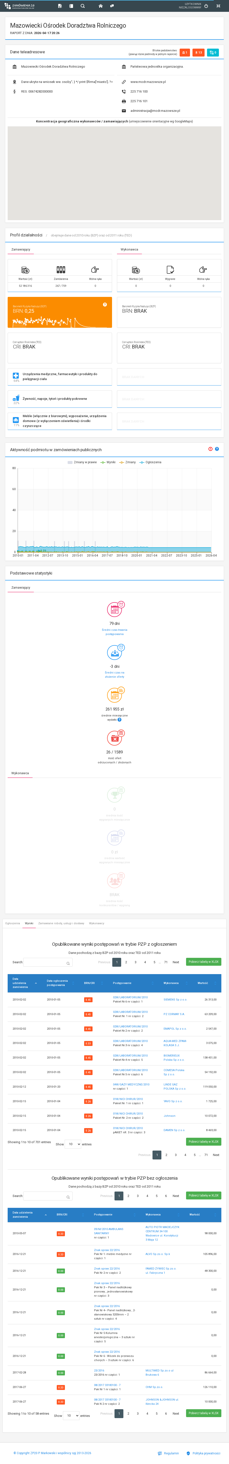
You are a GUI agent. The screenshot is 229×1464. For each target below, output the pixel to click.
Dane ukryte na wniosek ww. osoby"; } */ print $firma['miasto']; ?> (63, 82)
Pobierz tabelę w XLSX (204, 961)
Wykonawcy (96, 923)
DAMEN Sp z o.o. (174, 1130)
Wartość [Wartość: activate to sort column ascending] (203, 983)
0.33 (88, 1043)
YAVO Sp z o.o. (173, 1101)
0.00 (60, 1271)
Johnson (169, 1115)
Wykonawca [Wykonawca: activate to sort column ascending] (171, 983)
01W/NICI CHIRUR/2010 (128, 1099)
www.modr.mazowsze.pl (144, 82)
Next (176, 962)
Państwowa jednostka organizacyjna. (153, 67)
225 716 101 (135, 101)
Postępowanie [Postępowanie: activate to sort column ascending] (122, 983)
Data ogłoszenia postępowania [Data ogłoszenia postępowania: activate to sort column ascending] (57, 983)
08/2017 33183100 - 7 (107, 1385)
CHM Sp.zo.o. (154, 1387)
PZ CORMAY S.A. (174, 1014)
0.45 (88, 1000)
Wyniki (29, 923)
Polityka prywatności (203, 1453)
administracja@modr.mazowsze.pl (151, 111)
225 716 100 (135, 92)
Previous (104, 962)
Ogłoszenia (12, 923)
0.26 (88, 1101)
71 (166, 962)
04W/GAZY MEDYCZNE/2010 (131, 1084)
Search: (43, 962)
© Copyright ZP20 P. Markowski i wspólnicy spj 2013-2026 (52, 1453)
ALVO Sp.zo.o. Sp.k (158, 1254)
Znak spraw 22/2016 (107, 1250)
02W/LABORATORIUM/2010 (130, 997)
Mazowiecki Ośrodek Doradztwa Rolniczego (49, 67)
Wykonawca (129, 249)
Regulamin (168, 1453)
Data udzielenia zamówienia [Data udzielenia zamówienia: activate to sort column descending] (20, 983)
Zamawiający (20, 249)
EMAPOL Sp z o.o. (175, 1028)
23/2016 (99, 1370)
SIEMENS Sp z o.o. (175, 999)
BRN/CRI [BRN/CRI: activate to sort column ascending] (89, 983)
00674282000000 (33, 92)
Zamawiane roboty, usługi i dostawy (61, 923)
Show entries (74, 1144)
